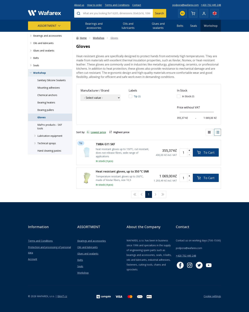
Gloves (41, 117)
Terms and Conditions (117, 5)
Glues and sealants (158, 26)
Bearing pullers (45, 110)
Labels (133, 90)
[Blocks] (209, 132)
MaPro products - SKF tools (49, 126)
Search (159, 13)
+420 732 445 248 (211, 5)
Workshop (211, 26)
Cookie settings (212, 296)
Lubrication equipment (48, 136)
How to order (94, 5)
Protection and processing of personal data (49, 250)
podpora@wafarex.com (185, 5)
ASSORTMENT (49, 26)
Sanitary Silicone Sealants (51, 80)
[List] (217, 132)
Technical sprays (44, 143)
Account (32, 259)
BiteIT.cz (62, 296)
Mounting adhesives (48, 87)
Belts (180, 26)
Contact (136, 5)
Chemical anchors (47, 95)
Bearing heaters (46, 102)
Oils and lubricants (128, 26)
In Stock (182, 90)
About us (79, 5)
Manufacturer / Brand (95, 90)
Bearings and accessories (94, 26)
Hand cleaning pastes (49, 150)
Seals (193, 26)
